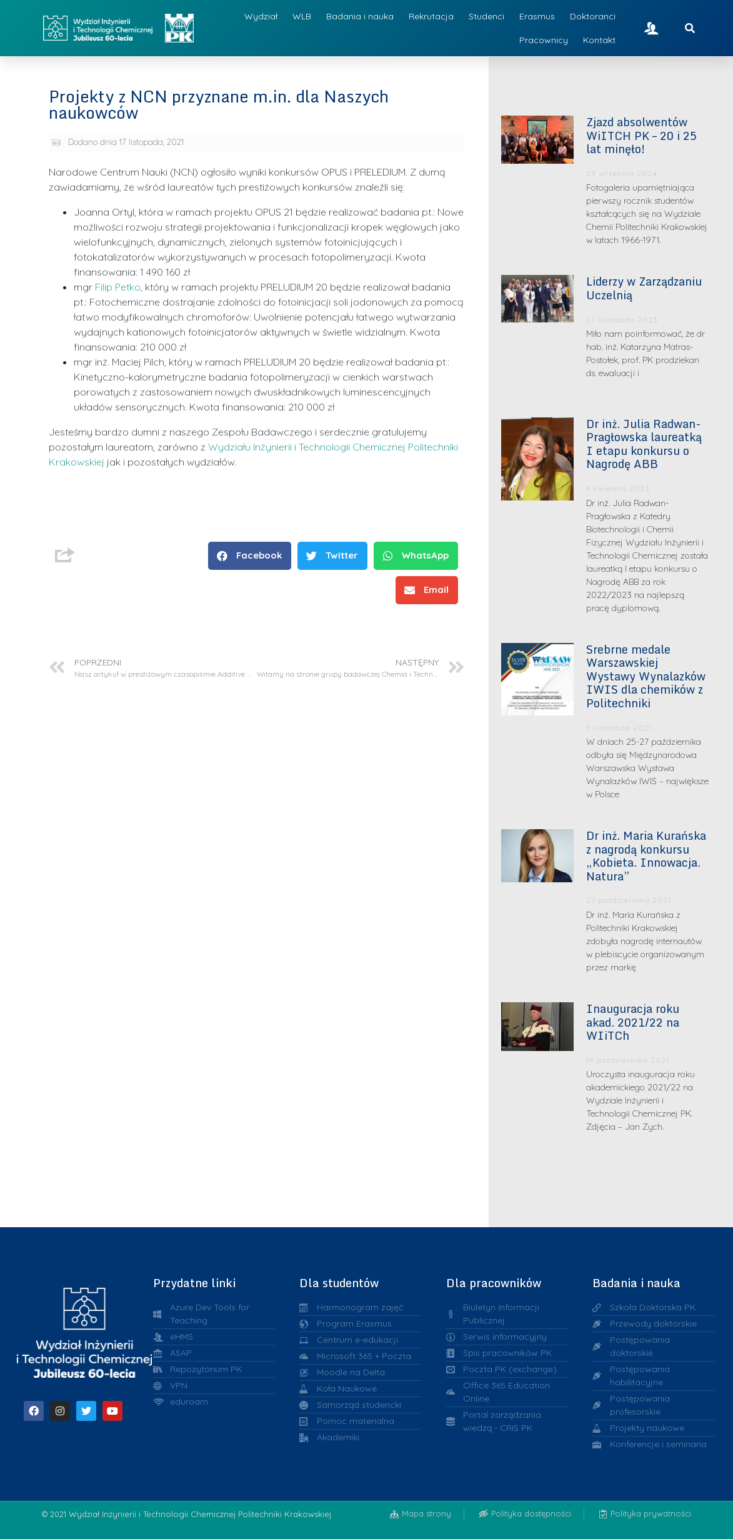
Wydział (260, 16)
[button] (249, 556)
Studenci (486, 16)
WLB (301, 16)
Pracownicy (543, 40)
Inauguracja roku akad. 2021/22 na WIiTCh (632, 1022)
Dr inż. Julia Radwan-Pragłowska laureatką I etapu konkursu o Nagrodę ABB (644, 444)
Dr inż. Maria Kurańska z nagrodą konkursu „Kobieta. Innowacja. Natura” (646, 855)
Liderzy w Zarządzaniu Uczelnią (644, 288)
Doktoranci (593, 16)
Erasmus (537, 16)
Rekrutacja (431, 16)
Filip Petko (118, 287)
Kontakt (599, 40)
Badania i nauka (360, 16)
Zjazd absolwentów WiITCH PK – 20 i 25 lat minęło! (641, 135)
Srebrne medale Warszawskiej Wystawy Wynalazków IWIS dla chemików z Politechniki (646, 676)
